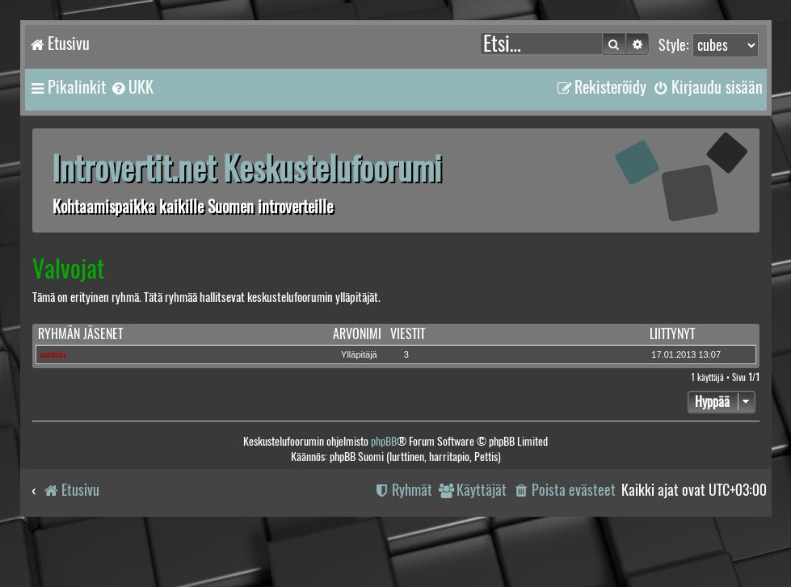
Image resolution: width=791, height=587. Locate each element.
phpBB (384, 441)
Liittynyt (672, 334)
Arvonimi (357, 334)
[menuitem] (132, 87)
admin (53, 354)
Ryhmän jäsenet (80, 334)
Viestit (407, 334)
